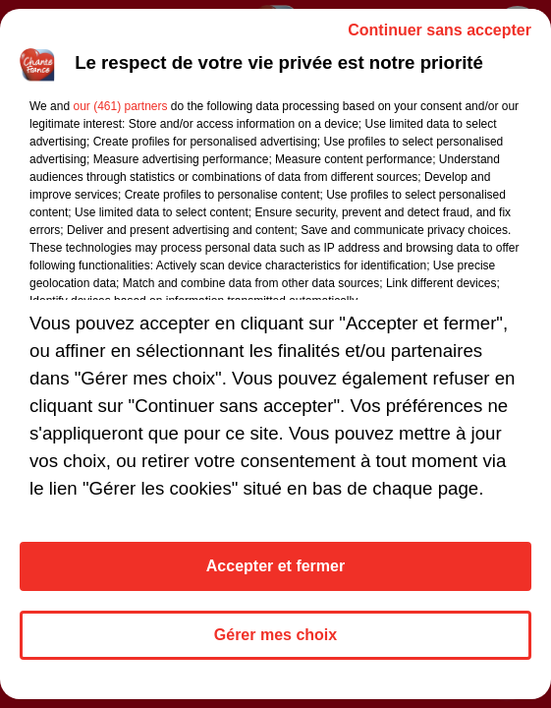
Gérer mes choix (275, 634)
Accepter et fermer (275, 566)
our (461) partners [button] (120, 106)
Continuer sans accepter (439, 30)
